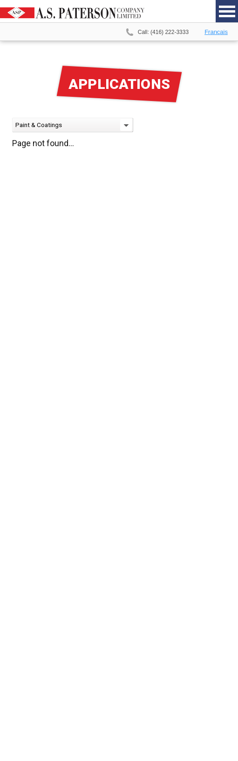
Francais (216, 31)
